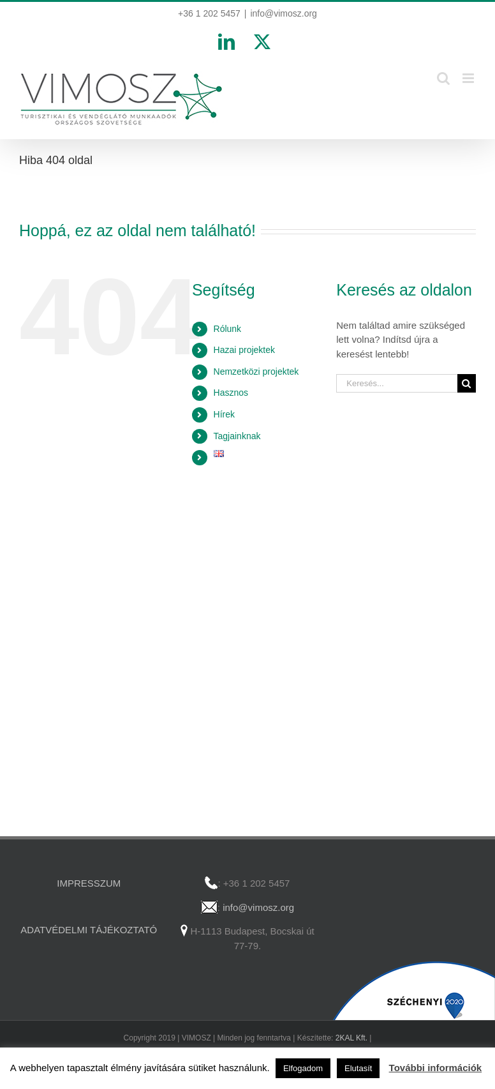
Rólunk (228, 329)
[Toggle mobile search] (443, 78)
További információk (435, 1067)
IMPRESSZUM (89, 883)
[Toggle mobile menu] (469, 78)
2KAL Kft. (351, 1037)
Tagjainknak (237, 436)
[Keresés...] (396, 383)
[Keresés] (466, 383)
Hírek (224, 414)
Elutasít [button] (358, 1068)
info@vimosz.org (283, 13)
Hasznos (231, 392)
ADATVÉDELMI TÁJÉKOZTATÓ (88, 929)
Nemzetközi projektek (256, 371)
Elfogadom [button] (303, 1068)
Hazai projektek (245, 350)
